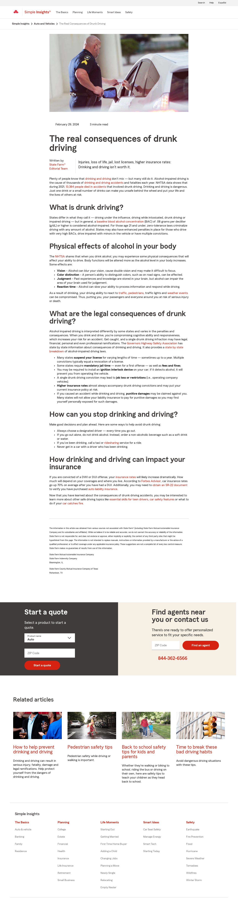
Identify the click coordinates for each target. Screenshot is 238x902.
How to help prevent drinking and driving (33, 749)
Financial (63, 844)
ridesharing (111, 442)
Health (61, 851)
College (62, 829)
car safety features (162, 499)
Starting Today (151, 851)
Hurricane (192, 851)
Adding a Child (109, 851)
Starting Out (108, 829)
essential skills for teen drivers (128, 499)
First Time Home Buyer (114, 844)
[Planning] (77, 12)
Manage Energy (152, 837)
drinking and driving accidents (103, 182)
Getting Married (110, 837)
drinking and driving (98, 178)
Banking (19, 837)
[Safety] (129, 12)
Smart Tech (149, 844)
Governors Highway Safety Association (152, 343)
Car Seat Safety (152, 829)
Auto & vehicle (23, 829)
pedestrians (136, 293)
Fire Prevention (194, 837)
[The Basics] (61, 12)
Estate (61, 837)
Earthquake (192, 829)
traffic (123, 293)
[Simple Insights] (38, 14)
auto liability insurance (102, 489)
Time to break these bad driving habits (196, 749)
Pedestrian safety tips (90, 747)
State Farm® (58, 166)
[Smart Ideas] (114, 12)
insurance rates (126, 477)
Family (18, 844)
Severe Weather (195, 858)
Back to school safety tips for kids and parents (144, 752)
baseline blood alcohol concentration (120, 221)
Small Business (66, 880)
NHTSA (60, 256)
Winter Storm (194, 880)
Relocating (107, 880)
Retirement (64, 873)
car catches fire (73, 503)
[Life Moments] (95, 12)
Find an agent (201, 645)
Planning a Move (110, 865)
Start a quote (42, 665)
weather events (177, 293)
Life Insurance (65, 865)
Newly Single (108, 873)
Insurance (63, 858)
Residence (21, 851)
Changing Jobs (109, 858)
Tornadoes (192, 865)
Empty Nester (108, 887)
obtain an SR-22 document (170, 485)
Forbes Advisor (151, 481)
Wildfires (191, 873)
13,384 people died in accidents (86, 186)
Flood (189, 844)
